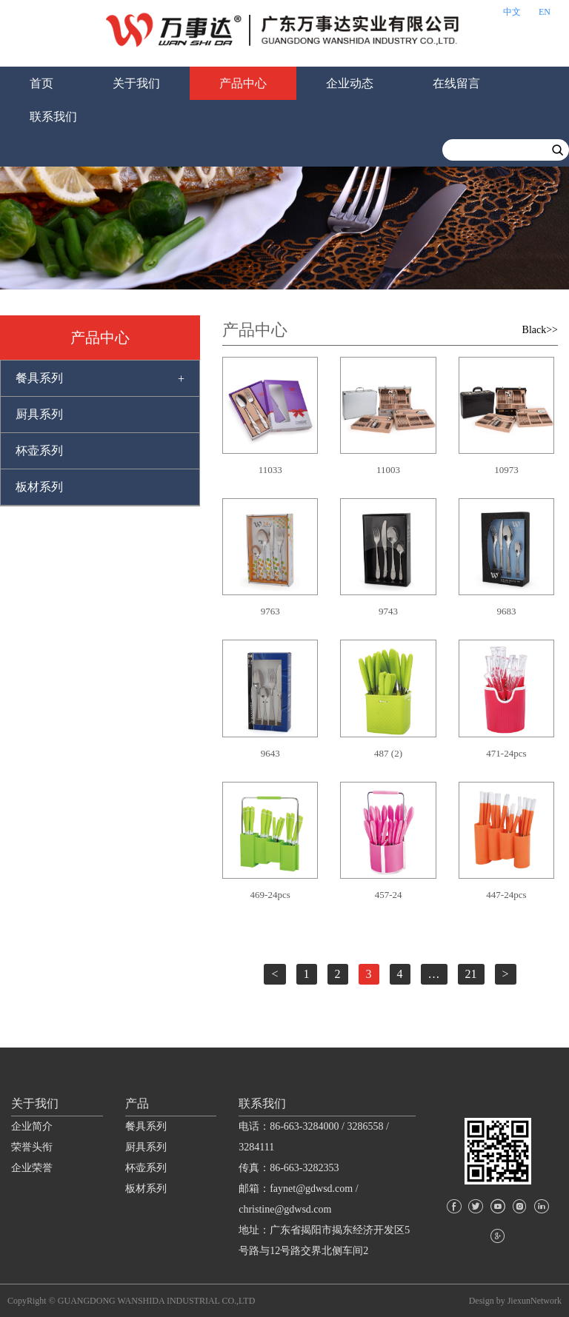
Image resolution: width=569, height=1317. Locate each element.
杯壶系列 (39, 450)
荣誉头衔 (32, 1147)
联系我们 (53, 116)
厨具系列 (39, 414)
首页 (41, 83)
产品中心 (243, 83)
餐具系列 (39, 378)
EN (544, 12)
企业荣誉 (32, 1167)
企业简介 (32, 1126)
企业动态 (349, 83)
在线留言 (456, 83)
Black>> (540, 329)
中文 (512, 12)
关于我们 (136, 83)
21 (471, 974)
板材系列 (39, 486)
